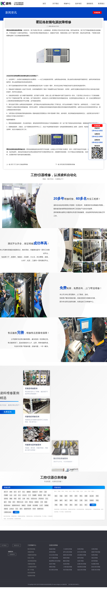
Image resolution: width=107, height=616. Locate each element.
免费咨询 (8, 412)
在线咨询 (12, 554)
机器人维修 (31, 558)
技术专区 (78, 3)
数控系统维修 (31, 549)
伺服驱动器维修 (32, 555)
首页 (44, 3)
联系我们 (101, 3)
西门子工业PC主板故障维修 (19, 164)
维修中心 (67, 3)
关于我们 (55, 3)
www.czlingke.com (58, 584)
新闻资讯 (90, 3)
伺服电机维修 (31, 564)
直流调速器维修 (32, 561)
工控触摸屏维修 (32, 566)
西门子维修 (31, 569)
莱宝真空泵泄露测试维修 (67, 164)
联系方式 (16, 545)
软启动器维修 (31, 572)
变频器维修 (31, 552)
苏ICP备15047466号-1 (73, 584)
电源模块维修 (31, 575)
